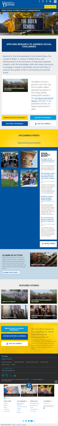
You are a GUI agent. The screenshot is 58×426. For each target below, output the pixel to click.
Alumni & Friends (44, 362)
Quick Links (49, 6)
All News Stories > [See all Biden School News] (48, 244)
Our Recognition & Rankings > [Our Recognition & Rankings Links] (14, 336)
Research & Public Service (32, 362)
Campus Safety (33, 409)
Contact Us (46, 403)
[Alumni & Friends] (29, 178)
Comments (13, 424)
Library (18, 410)
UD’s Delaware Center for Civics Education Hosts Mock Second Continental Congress (48, 175)
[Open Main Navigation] (55, 1)
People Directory (34, 405)
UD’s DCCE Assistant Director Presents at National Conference (47, 219)
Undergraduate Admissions (20, 404)
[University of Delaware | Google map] (43, 408)
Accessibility (24, 424)
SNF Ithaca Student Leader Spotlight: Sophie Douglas (47, 198)
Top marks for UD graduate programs (47, 159)
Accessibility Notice (34, 403)
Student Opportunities (19, 362)
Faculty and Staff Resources (8, 370)
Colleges (19, 408)
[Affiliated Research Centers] (29, 159)
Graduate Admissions (22, 406)
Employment (7, 411)
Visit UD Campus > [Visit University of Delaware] (43, 124)
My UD (31, 407)
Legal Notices (18, 424)
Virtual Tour (6, 409)
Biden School (7, 359)
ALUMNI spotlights (10, 272)
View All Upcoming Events (29, 142)
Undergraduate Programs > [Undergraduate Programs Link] (15, 117)
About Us (6, 403)
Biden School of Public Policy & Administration (21, 10)
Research (19, 412)
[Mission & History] (9, 178)
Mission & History (6, 364)
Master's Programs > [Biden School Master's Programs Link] (43, 117)
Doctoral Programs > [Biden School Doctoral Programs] (15, 124)
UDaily (5, 407)
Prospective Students (7, 362)
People (13, 364)
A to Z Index (33, 411)
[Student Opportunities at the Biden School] (9, 159)
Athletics (6, 405)
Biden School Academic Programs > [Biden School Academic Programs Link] (14, 329)
